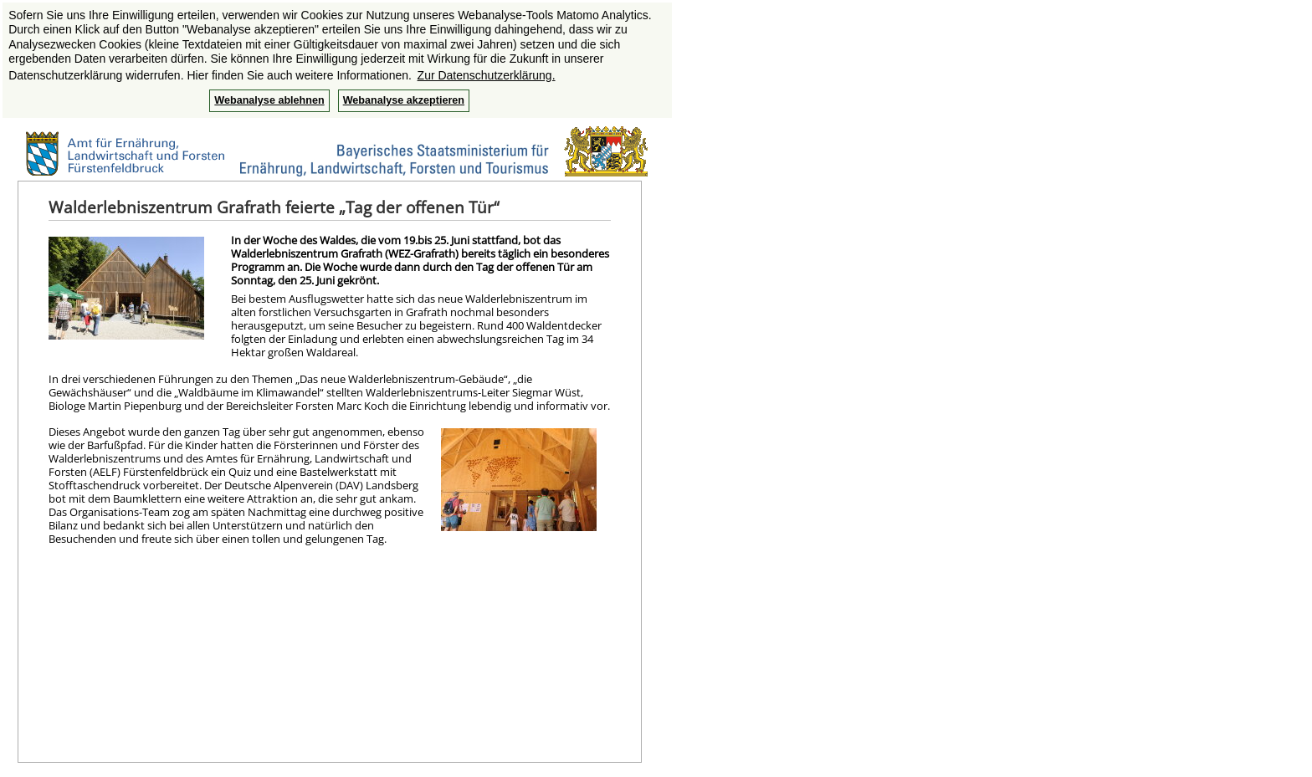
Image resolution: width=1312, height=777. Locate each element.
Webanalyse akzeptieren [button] (403, 100)
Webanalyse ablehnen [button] (269, 100)
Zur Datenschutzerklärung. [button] (487, 75)
